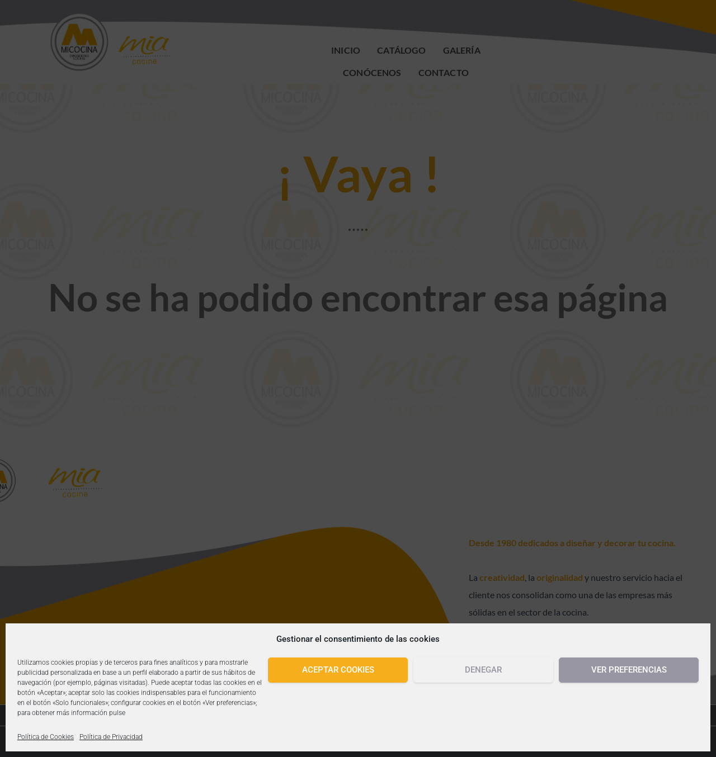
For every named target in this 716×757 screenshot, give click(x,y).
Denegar (483, 670)
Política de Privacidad (111, 737)
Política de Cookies (45, 737)
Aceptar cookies (338, 670)
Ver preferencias (629, 670)
